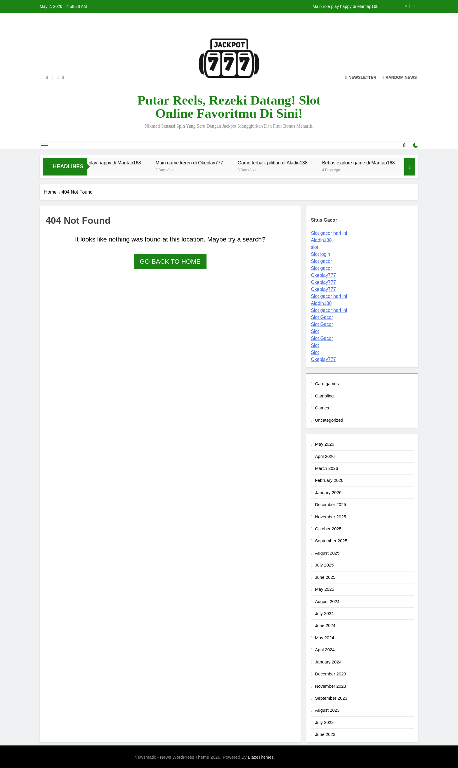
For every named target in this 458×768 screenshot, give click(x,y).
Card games (327, 383)
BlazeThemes (261, 757)
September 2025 (331, 540)
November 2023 (330, 686)
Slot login (320, 254)
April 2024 (324, 649)
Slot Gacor (322, 317)
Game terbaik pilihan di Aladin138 (279, 162)
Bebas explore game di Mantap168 (365, 162)
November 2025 (330, 516)
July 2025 (324, 564)
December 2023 (330, 673)
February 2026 (329, 480)
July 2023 (324, 722)
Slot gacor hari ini (329, 233)
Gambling (324, 395)
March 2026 (326, 468)
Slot (315, 331)
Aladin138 (321, 240)
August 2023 (327, 710)
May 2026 (324, 444)
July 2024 (324, 613)
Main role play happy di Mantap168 (346, 6)
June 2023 (325, 734)
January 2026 (328, 492)
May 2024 (324, 637)
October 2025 (328, 528)
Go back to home (170, 261)
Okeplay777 (323, 275)
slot (314, 247)
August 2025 (327, 552)
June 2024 (325, 625)
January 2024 (328, 661)
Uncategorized (329, 420)
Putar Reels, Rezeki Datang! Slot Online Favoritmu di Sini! (229, 107)
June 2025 (325, 577)
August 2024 (327, 601)
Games (322, 407)
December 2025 (330, 504)
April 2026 (324, 456)
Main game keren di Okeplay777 (196, 162)
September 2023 (331, 698)
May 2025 (324, 589)
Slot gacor (321, 261)
